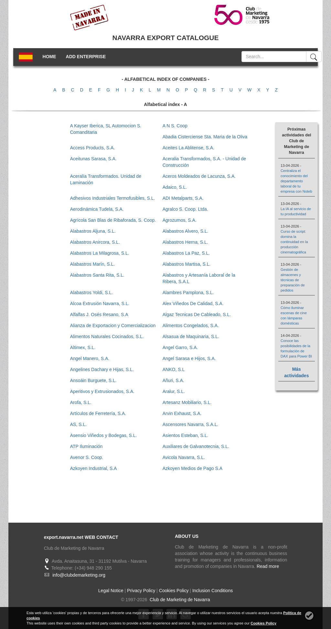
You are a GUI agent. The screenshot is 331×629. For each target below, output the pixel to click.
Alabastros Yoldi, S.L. (91, 292)
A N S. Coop (175, 125)
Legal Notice (110, 590)
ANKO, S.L (174, 369)
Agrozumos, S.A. (180, 220)
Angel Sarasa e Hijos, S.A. (189, 358)
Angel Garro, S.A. (180, 347)
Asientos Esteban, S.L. (185, 435)
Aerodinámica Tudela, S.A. (97, 209)
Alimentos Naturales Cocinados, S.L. (107, 336)
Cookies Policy (174, 590)
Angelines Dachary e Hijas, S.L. (102, 369)
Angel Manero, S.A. (89, 358)
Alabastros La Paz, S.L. (186, 253)
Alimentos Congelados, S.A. (191, 325)
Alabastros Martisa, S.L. (187, 264)
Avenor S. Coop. (86, 457)
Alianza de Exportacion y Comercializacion (113, 325)
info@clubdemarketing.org (78, 575)
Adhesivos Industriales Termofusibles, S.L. (112, 198)
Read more (268, 566)
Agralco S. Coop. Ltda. (185, 209)
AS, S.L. (78, 424)
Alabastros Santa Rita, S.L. (97, 275)
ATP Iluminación (86, 446)
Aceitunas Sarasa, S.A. (93, 158)
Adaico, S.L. (175, 187)
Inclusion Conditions (212, 590)
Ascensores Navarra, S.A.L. (191, 424)
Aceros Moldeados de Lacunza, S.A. (199, 176)
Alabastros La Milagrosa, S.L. (99, 253)
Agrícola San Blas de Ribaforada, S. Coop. (113, 220)
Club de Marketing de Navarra (179, 599)
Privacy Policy (141, 590)
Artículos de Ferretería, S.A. (98, 413)
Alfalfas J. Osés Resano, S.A (99, 314)
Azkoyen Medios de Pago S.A (192, 468)
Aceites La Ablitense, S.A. (188, 147)
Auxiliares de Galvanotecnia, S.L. (196, 446)
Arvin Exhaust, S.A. (182, 413)
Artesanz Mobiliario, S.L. (187, 402)
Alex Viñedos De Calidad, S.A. (193, 303)
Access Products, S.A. (92, 147)
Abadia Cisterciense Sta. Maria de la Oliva (205, 136)
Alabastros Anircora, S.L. (95, 242)
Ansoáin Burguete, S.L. (93, 380)
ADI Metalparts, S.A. (183, 198)
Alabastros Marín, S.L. (92, 264)
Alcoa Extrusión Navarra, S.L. (100, 303)
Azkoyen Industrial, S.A (93, 468)
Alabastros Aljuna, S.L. (93, 231)
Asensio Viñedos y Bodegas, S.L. (103, 435)
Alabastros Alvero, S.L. (185, 231)
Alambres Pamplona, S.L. (188, 292)
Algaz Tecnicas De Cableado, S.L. (197, 314)
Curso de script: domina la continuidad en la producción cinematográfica (294, 241)
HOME (49, 56)
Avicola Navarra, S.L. (184, 457)
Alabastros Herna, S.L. (185, 242)
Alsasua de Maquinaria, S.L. (191, 336)
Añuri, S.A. (173, 380)
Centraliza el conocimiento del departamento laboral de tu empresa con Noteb (296, 181)
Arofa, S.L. (80, 402)
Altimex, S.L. (83, 347)
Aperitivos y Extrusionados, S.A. (102, 391)
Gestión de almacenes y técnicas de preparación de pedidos (293, 280)
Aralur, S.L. (174, 391)
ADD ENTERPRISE (86, 56)
